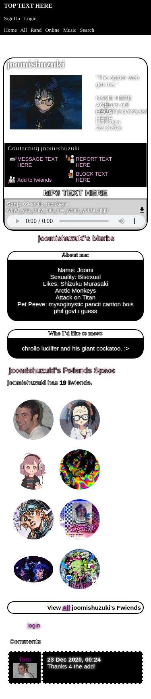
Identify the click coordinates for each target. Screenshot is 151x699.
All (24, 30)
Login (30, 18)
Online (52, 30)
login (33, 625)
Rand (36, 30)
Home (10, 30)
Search (87, 30)
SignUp (12, 18)
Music (70, 30)
